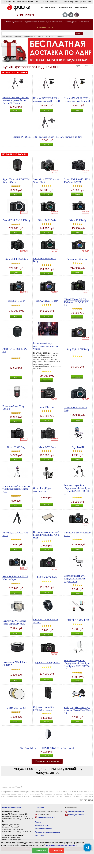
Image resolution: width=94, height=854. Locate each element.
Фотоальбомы (57, 22)
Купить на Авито (34, 1)
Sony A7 (48, 36)
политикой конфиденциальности (61, 845)
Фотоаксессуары (44, 22)
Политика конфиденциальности (47, 832)
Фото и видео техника (14, 22)
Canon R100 (12, 36)
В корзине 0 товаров (45, 27)
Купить (15, 111)
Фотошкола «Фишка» (76, 811)
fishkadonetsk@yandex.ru (46, 817)
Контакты (45, 1)
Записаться (46, 380)
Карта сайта (39, 835)
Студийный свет (30, 22)
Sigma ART (60, 36)
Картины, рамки (71, 22)
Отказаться (57, 850)
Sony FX (53, 36)
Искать (78, 34)
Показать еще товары (47, 761)
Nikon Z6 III (41, 36)
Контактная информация (11, 808)
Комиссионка (84, 22)
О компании (7, 1)
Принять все (40, 850)
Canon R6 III (33, 36)
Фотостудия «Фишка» (76, 815)
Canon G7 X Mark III (22, 36)
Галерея (38, 822)
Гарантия (53, 1)
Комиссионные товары (44, 829)
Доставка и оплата (20, 1)
